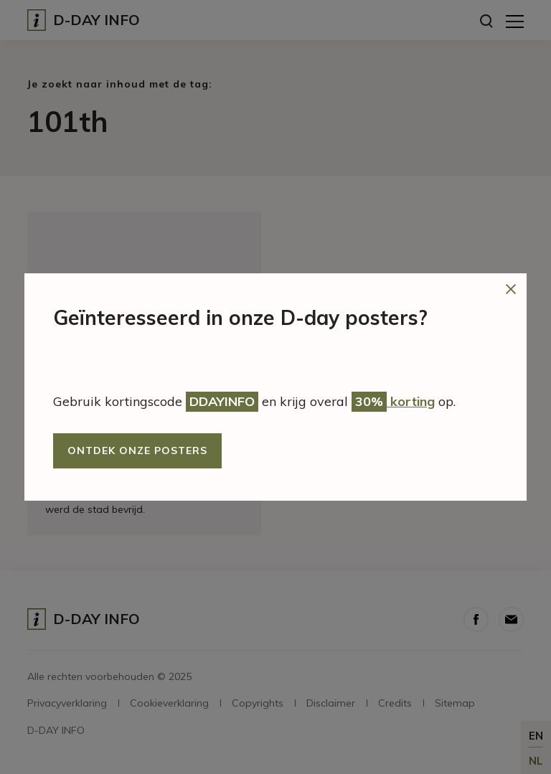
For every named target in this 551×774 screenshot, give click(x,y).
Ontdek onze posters (137, 450)
